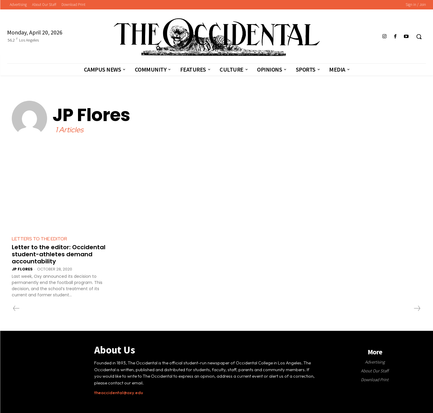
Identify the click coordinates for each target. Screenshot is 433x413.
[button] (419, 36)
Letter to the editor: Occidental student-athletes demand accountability (58, 254)
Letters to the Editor (39, 239)
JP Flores (22, 269)
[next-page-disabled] (417, 308)
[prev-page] (16, 308)
